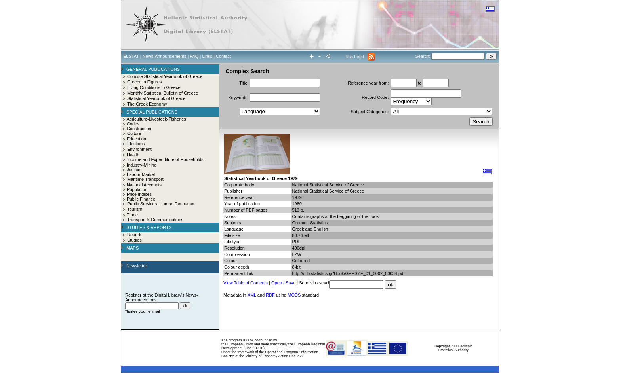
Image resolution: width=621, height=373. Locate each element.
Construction (139, 128)
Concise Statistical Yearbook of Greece (164, 76)
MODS (294, 295)
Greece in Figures (144, 82)
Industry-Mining (141, 165)
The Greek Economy (147, 104)
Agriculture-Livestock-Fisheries (156, 119)
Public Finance (141, 199)
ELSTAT (131, 56)
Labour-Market (141, 174)
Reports (135, 234)
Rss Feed (354, 56)
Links (207, 56)
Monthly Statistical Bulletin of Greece (162, 93)
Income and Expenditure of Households (165, 159)
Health (133, 154)
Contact (223, 56)
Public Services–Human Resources (161, 203)
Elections (136, 143)
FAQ (194, 56)
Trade (132, 214)
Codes (133, 123)
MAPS (132, 248)
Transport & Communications (155, 219)
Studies (134, 240)
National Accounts (144, 184)
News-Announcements (165, 56)
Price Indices (139, 194)
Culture (134, 133)
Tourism (135, 209)
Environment (139, 149)
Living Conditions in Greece (154, 87)
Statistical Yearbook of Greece (156, 98)
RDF (270, 295)
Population (137, 189)
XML (252, 295)
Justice (133, 169)
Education (136, 138)
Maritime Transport (145, 179)
